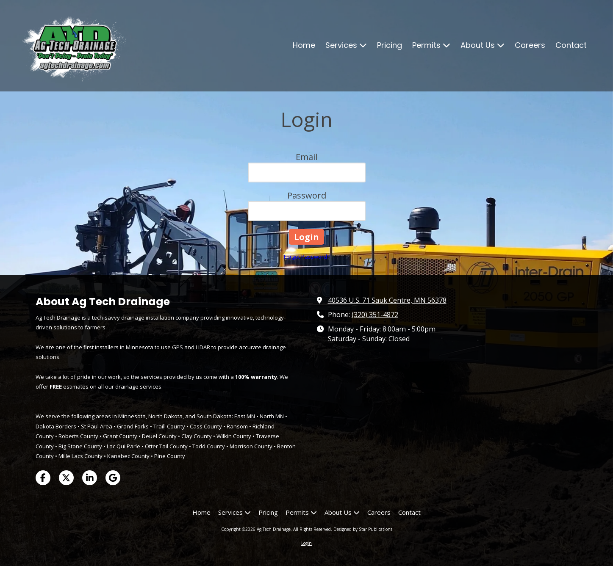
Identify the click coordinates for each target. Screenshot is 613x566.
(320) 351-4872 (375, 314)
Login (306, 543)
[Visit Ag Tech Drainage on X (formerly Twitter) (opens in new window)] (66, 477)
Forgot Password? (307, 256)
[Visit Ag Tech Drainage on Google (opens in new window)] (112, 477)
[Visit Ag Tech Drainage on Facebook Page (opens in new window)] (43, 477)
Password (306, 195)
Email (306, 157)
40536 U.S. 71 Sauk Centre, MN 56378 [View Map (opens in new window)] (387, 300)
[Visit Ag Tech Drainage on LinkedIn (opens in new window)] (89, 477)
